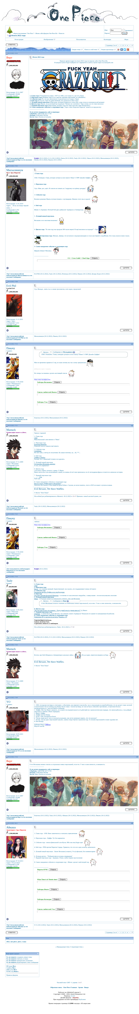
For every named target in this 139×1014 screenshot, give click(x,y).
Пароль (107, 33)
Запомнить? (128, 30)
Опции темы (76, 49)
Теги (7, 938)
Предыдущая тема (63, 947)
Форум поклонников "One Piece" (23, 33)
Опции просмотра (107, 49)
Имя (106, 30)
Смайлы (9, 968)
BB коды (9, 966)
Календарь (107, 39)
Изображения (48, 39)
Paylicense (82, 999)
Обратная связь (56, 987)
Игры (126, 39)
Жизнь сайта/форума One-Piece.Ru (46, 33)
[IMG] (8, 969)
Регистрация (19, 39)
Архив (80, 987)
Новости (61, 33)
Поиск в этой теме (90, 49)
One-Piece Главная (70, 987)
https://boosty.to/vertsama (43, 117)
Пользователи (81, 39)
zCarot (73, 996)
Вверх (86, 987)
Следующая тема (76, 947)
